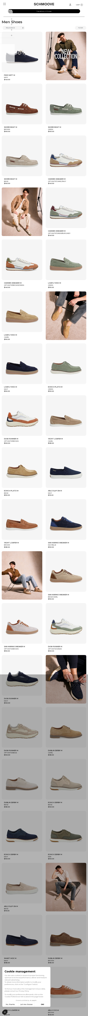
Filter (80, 28)
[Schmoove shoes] (44, 4)
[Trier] (14, 28)
